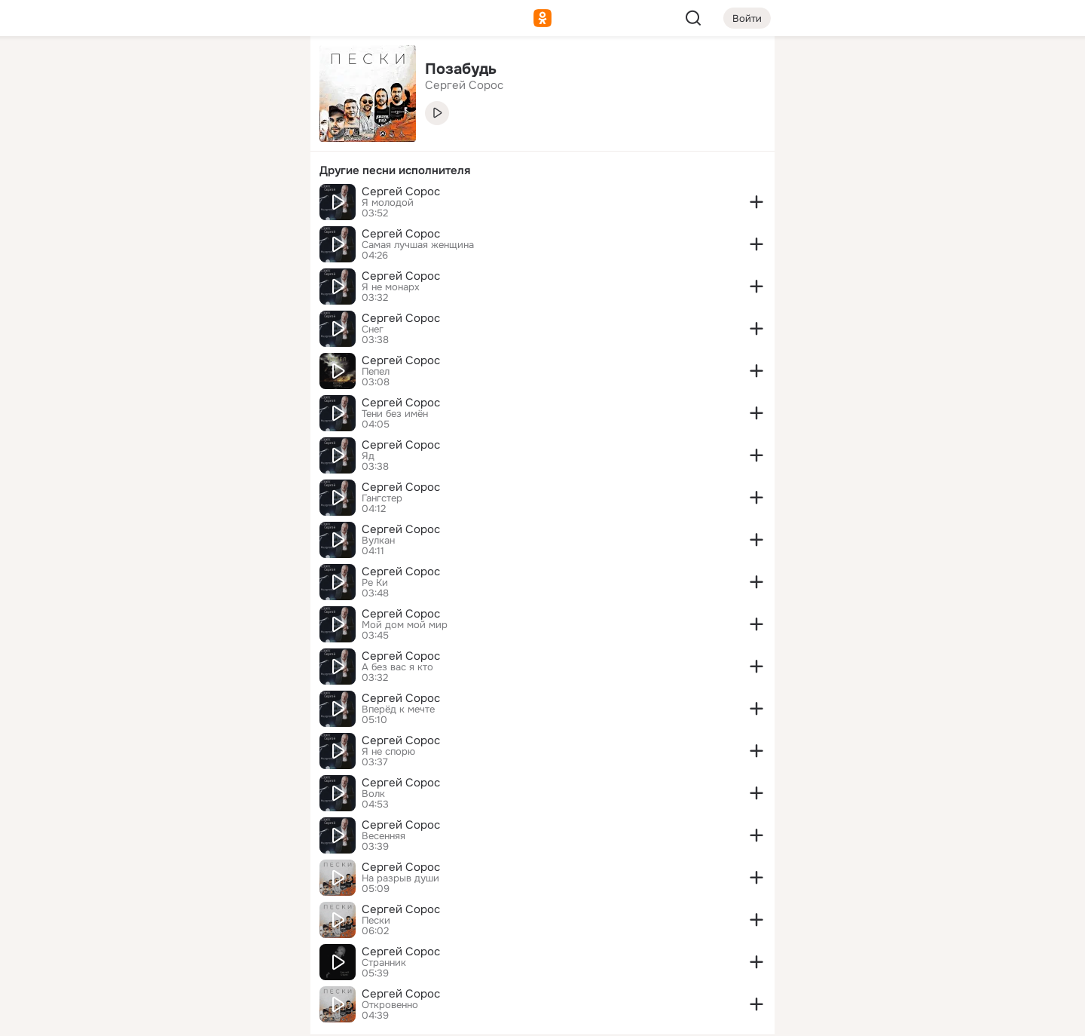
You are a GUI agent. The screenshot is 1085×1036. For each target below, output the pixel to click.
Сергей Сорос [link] (464, 85)
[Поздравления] (199, 205)
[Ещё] (198, 919)
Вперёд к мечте (398, 709)
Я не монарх (391, 287)
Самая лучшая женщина (418, 245)
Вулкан (378, 540)
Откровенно (390, 1005)
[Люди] (199, 139)
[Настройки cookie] (198, 1016)
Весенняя (383, 836)
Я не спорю (388, 751)
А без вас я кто (397, 667)
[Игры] (265, 205)
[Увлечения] (199, 72)
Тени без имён (395, 414)
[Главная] (132, 72)
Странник (384, 963)
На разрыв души (400, 878)
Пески (376, 920)
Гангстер (382, 498)
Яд (368, 456)
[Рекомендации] (199, 271)
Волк (373, 794)
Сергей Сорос (401, 191)
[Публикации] (132, 139)
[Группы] (265, 72)
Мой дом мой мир (405, 625)
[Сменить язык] (198, 952)
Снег (373, 329)
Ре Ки (375, 583)
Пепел (376, 371)
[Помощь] (132, 271)
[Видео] (265, 139)
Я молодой (388, 203)
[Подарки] (132, 205)
